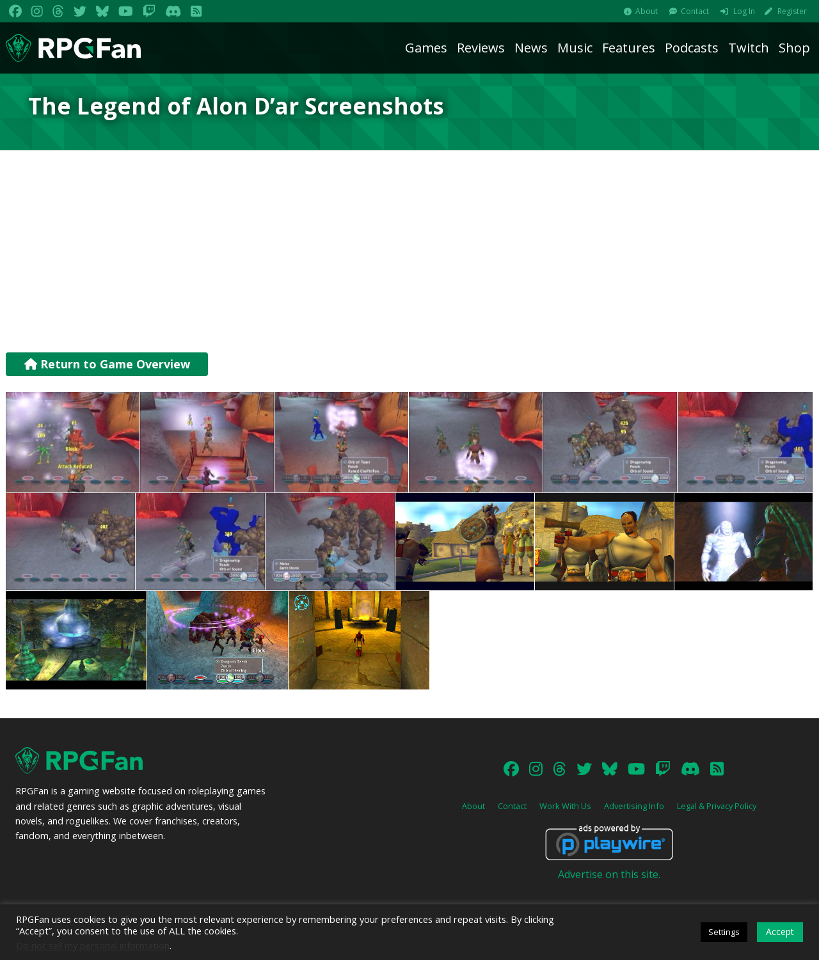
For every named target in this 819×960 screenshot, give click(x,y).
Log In (744, 11)
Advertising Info (634, 806)
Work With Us (565, 806)
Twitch (748, 47)
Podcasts (692, 47)
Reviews (481, 47)
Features (628, 47)
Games (426, 47)
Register (792, 11)
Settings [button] (724, 932)
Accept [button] (780, 931)
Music (574, 47)
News (531, 47)
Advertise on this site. (609, 874)
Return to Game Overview (107, 364)
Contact (695, 11)
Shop (794, 47)
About (646, 11)
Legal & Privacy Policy (716, 806)
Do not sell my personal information (93, 945)
